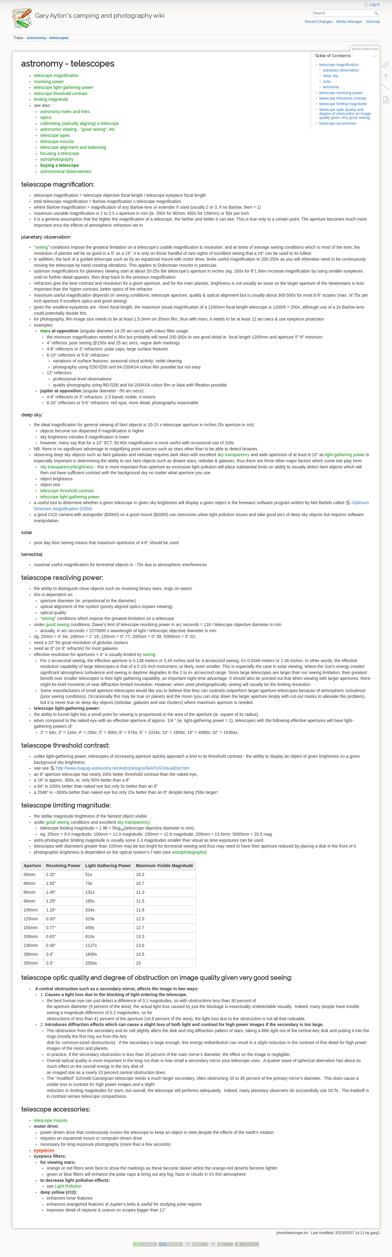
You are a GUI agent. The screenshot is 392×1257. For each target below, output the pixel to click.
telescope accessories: (338, 123)
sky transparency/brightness (66, 466)
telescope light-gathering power (63, 87)
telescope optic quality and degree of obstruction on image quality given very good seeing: (345, 114)
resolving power (49, 81)
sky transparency (233, 454)
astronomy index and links (65, 111)
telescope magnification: (339, 65)
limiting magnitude (51, 99)
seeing (41, 247)
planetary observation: (341, 70)
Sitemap (373, 22)
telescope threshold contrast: (343, 98)
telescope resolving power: (341, 93)
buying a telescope (59, 165)
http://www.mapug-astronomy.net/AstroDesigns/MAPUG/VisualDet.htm (123, 768)
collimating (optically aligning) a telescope (79, 123)
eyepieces (44, 1150)
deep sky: (331, 76)
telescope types (55, 135)
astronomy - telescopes (48, 38)
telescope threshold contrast (60, 93)
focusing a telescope (59, 153)
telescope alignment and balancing (73, 147)
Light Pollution (68, 1186)
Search (377, 13)
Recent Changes (318, 22)
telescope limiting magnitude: (343, 104)
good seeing (57, 624)
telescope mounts (57, 141)
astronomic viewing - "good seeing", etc (77, 129)
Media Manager (349, 22)
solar (327, 81)
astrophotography (57, 159)
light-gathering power (345, 454)
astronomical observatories (65, 171)
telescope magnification (56, 75)
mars (45, 330)
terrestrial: (331, 87)
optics (46, 117)
